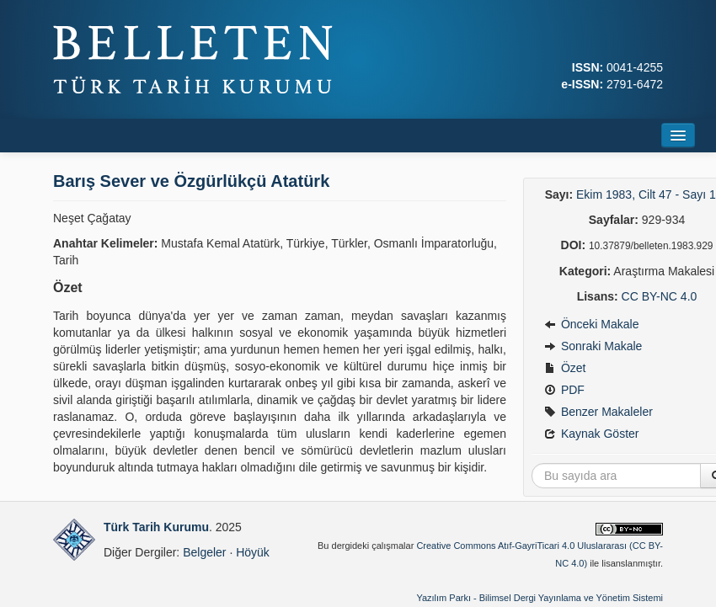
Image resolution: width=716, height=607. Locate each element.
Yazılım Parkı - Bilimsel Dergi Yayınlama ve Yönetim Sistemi (539, 598)
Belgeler (204, 552)
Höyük (253, 552)
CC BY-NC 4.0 (659, 296)
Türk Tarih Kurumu (156, 527)
